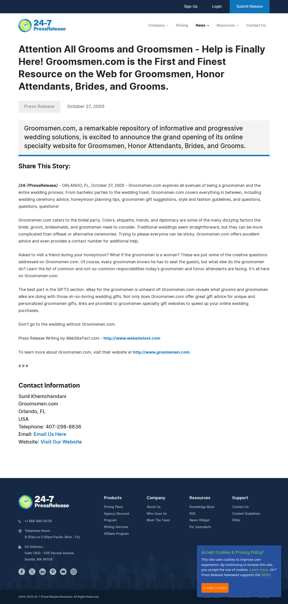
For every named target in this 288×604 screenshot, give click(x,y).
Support (240, 498)
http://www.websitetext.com (132, 338)
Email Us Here (50, 434)
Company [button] (157, 25)
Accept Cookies (215, 588)
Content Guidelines (246, 513)
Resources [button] (226, 25)
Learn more (259, 569)
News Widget (199, 520)
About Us (154, 507)
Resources (199, 498)
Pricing (182, 25)
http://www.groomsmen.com (161, 352)
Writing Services (116, 527)
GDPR (265, 574)
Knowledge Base (201, 507)
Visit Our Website (61, 441)
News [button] (201, 25)
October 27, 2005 (85, 106)
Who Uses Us (157, 513)
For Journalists (200, 527)
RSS (192, 513)
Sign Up (191, 6)
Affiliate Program (116, 533)
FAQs (236, 520)
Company (156, 498)
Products (113, 498)
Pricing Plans (113, 507)
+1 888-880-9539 (38, 521)
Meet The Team (158, 520)
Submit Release (249, 6)
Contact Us (256, 25)
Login (217, 6)
